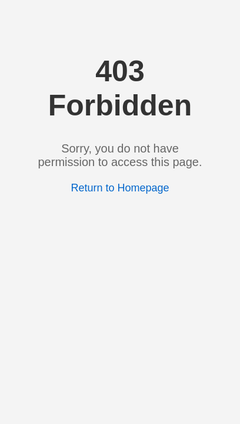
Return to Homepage (120, 188)
